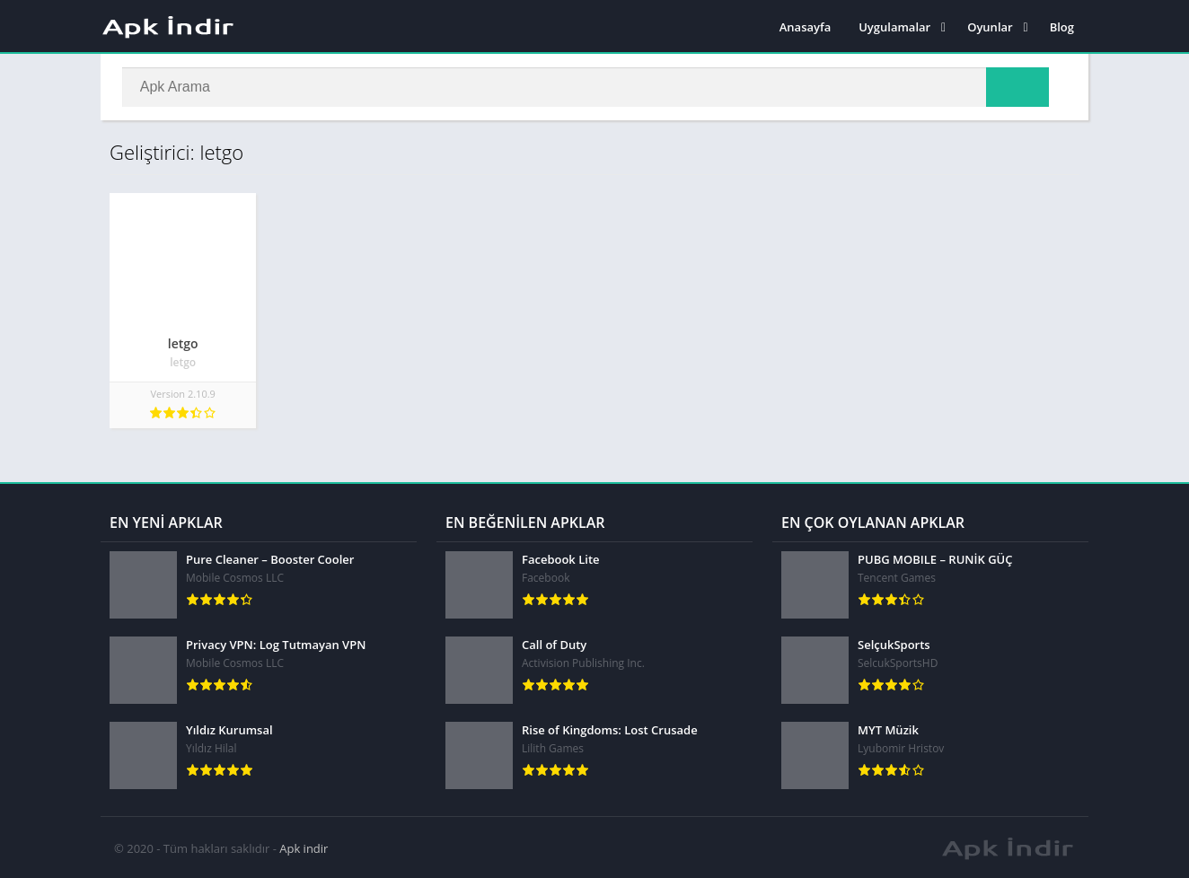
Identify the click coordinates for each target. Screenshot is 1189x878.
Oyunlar (989, 27)
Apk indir (303, 846)
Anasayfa (805, 27)
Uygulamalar (894, 27)
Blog (1062, 27)
